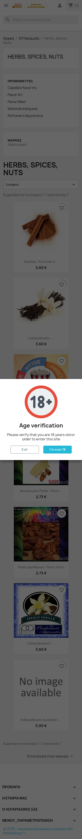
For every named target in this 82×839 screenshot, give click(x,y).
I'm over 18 (57, 449)
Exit (25, 449)
